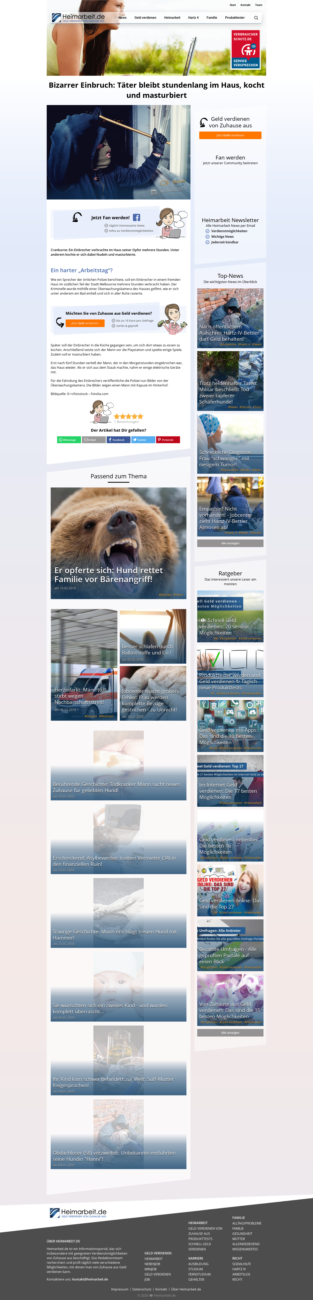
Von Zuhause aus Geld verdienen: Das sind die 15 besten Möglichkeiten (229, 1011)
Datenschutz (141, 1289)
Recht (237, 1279)
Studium (195, 1269)
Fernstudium (199, 1274)
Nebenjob (152, 1264)
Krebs (246, 471)
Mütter (238, 1238)
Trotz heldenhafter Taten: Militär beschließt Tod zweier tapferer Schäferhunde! (228, 393)
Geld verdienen (251, 639)
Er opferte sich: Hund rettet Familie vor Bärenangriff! (108, 574)
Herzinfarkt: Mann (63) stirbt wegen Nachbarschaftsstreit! (80, 695)
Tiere (179, 594)
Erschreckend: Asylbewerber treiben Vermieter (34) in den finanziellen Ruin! (114, 860)
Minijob (150, 1269)
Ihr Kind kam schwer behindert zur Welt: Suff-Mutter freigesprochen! (113, 1081)
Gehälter (196, 1279)
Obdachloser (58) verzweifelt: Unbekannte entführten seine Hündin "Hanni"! (114, 1155)
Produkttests (200, 1238)
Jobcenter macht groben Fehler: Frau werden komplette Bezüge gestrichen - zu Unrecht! (150, 700)
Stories (178, 181)
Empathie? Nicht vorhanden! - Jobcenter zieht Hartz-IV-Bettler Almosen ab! (225, 519)
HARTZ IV (239, 1269)
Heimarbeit (253, 749)
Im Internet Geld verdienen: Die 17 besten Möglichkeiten (228, 791)
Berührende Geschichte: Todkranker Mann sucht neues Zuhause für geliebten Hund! (116, 786)
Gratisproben (252, 694)
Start (233, 5)
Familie (238, 1228)
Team (258, 5)
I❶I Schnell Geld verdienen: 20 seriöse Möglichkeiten (224, 627)
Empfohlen (229, 639)
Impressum (119, 1289)
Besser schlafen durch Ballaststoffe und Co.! (147, 649)
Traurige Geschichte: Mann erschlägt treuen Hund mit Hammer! (115, 934)
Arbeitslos (229, 345)
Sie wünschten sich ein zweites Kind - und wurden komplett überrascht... (110, 1008)
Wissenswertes (245, 1249)
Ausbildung (198, 1264)
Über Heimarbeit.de (186, 1289)
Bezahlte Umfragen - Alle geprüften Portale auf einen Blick (228, 956)
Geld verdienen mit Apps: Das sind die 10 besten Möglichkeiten (228, 737)
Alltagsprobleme (246, 1223)
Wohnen (107, 716)
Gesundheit (231, 471)
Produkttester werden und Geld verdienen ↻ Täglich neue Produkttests (229, 682)
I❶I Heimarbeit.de (162, 1295)
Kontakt (246, 5)
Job (147, 1279)
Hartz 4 (245, 345)
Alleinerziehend (246, 1244)
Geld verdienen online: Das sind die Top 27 (230, 904)
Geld (214, 749)
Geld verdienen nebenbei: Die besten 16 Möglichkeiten (229, 846)
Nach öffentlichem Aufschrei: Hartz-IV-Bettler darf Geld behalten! (229, 333)
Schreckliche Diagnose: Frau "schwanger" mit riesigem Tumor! (225, 459)
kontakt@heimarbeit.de (90, 1279)
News (257, 345)
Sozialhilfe (241, 1264)
